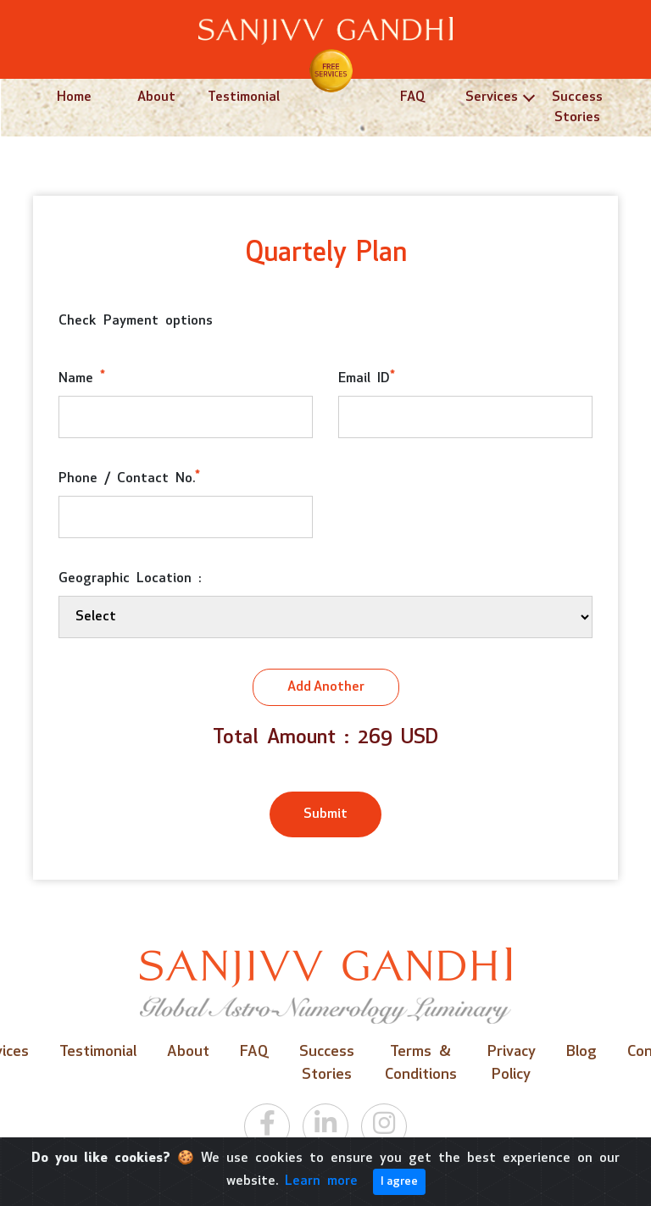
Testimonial (244, 97)
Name (81, 378)
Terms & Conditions (421, 1063)
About (156, 97)
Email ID (366, 378)
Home (74, 97)
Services (491, 97)
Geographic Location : (129, 579)
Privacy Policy (511, 1063)
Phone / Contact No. (129, 478)
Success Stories (577, 108)
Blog (581, 1052)
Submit (325, 814)
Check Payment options (135, 321)
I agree (399, 1181)
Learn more (321, 1181)
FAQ (412, 97)
